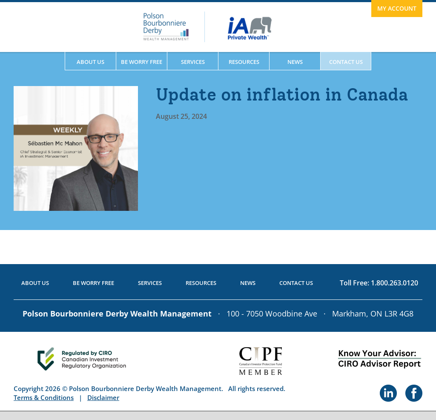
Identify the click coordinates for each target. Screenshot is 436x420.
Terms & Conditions (44, 397)
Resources (244, 62)
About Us (90, 62)
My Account (396, 8)
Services (193, 62)
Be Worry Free (141, 62)
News (295, 62)
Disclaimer (103, 397)
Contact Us (346, 62)
